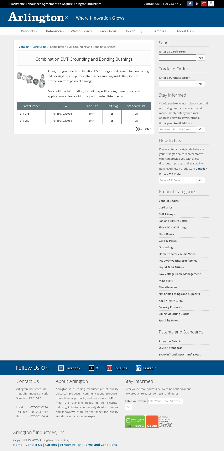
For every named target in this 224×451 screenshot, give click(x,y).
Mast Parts (166, 280)
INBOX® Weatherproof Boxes (178, 260)
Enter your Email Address (175, 123)
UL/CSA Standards (170, 348)
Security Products (170, 307)
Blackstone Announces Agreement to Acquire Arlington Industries (55, 4)
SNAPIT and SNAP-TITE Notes (180, 354)
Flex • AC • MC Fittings (173, 227)
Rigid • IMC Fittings (171, 300)
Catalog (24, 47)
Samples (159, 31)
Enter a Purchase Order (174, 78)
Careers (51, 444)
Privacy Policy (70, 444)
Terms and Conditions (100, 444)
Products (29, 31)
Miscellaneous (168, 287)
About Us (185, 31)
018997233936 (62, 113)
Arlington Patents (170, 341)
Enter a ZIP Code (170, 174)
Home (17, 444)
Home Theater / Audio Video (177, 254)
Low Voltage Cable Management (180, 274)
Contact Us (34, 444)
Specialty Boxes (169, 320)
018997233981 (62, 121)
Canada (200, 168)
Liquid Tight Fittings (171, 267)
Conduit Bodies (169, 201)
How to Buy (133, 31)
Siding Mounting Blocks (174, 314)
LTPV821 (25, 121)
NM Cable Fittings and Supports (179, 294)
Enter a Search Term (172, 51)
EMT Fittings (167, 214)
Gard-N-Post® (168, 241)
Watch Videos (81, 31)
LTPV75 (24, 113)
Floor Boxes (166, 234)
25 (112, 113)
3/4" (91, 113)
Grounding (166, 247)
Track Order (107, 31)
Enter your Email (136, 401)
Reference (55, 31)
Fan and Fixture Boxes (173, 221)
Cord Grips (166, 207)
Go (201, 129)
